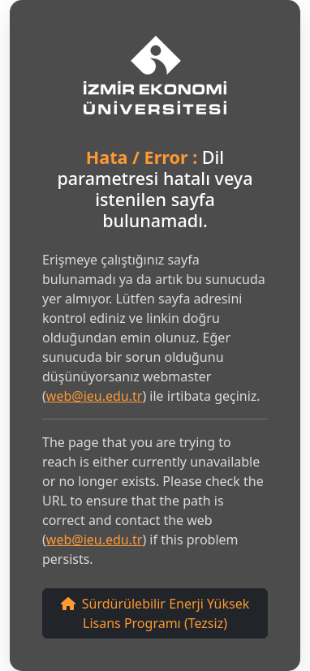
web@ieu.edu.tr (94, 396)
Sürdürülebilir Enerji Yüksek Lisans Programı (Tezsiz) (155, 613)
